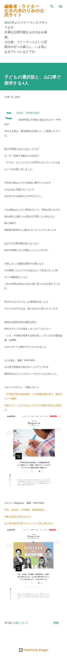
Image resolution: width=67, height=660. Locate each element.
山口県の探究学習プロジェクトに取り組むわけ (28, 523)
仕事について (20, 622)
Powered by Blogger (33, 650)
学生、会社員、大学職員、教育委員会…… (26, 510)
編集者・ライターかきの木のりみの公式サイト (24, 10)
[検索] (52, 6)
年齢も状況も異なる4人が (17, 516)
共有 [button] (55, 622)
